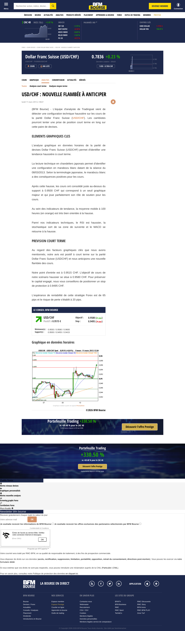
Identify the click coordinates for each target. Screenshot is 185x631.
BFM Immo (141, 607)
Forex (119, 15)
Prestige (157, 15)
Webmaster (84, 604)
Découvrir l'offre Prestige (92, 466)
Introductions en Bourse (32, 619)
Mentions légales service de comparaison (96, 622)
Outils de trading (132, 15)
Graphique (34, 80)
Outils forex (6, 480)
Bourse (38, 15)
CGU (82, 610)
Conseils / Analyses (30, 610)
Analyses (59, 15)
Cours (24, 80)
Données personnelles (88, 619)
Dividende (27, 616)
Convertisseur (58, 80)
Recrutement (85, 607)
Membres (147, 15)
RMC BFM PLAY (143, 610)
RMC (117, 607)
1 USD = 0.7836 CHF (106, 66)
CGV (86, 610)
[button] (53, 6)
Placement (88, 15)
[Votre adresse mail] (12, 519)
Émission (28, 15)
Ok (32, 519)
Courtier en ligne (57, 607)
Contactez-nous (86, 602)
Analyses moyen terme (58, 86)
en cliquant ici (72, 573)
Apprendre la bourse (105, 15)
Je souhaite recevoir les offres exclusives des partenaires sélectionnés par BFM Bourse (97, 524)
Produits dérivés (73, 15)
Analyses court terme (38, 86)
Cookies (83, 613)
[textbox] (32, 6)
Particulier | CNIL (110, 568)
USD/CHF (78, 118)
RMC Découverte (144, 602)
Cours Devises (31, 47)
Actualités (48, 15)
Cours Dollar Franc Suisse (45, 47)
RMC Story (141, 604)
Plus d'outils (6, 508)
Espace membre (57, 602)
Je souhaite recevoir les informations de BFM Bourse (27, 524)
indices (61, 22)
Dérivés (82, 80)
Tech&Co (118, 613)
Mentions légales (86, 616)
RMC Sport (119, 610)
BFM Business (120, 604)
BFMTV (118, 602)
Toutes (24, 86)
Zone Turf (141, 613)
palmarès (88, 22)
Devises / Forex (29, 604)
